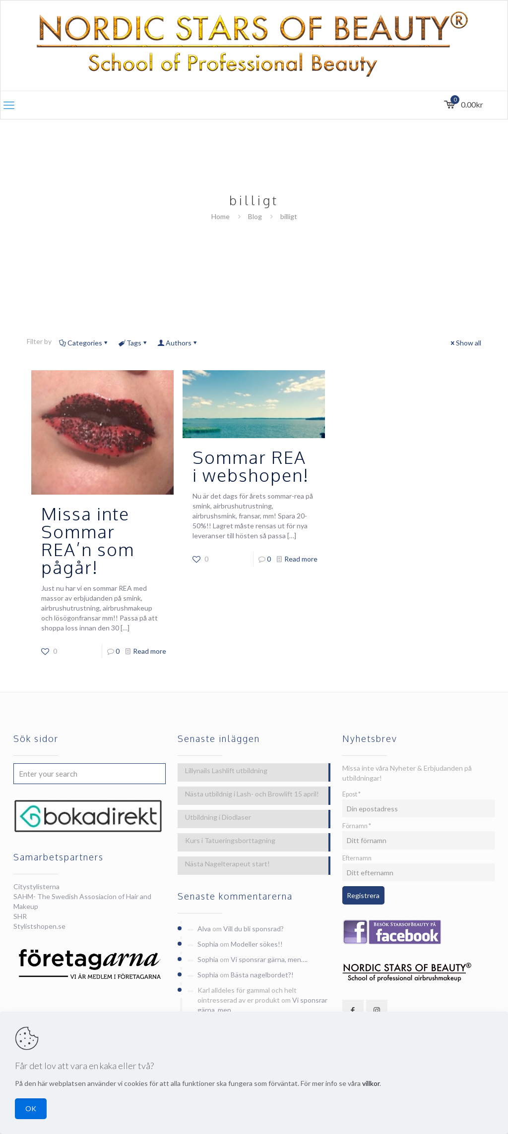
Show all (465, 343)
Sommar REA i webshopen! (250, 466)
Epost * (351, 794)
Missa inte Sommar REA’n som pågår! (87, 540)
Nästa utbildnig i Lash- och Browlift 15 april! (252, 794)
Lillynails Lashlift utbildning (226, 770)
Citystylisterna (36, 886)
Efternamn (357, 858)
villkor (371, 1083)
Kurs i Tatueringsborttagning (230, 840)
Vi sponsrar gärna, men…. (269, 959)
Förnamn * (356, 826)
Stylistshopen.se (39, 926)
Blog (255, 216)
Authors (177, 343)
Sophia (207, 944)
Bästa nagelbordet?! (262, 974)
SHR (20, 916)
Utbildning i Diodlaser (218, 817)
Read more (149, 651)
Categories (84, 343)
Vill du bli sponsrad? (253, 928)
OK (30, 1108)
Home (220, 216)
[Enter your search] (89, 773)
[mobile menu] (8, 105)
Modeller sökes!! (257, 944)
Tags (133, 343)
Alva (204, 928)
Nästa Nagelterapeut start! (227, 863)
